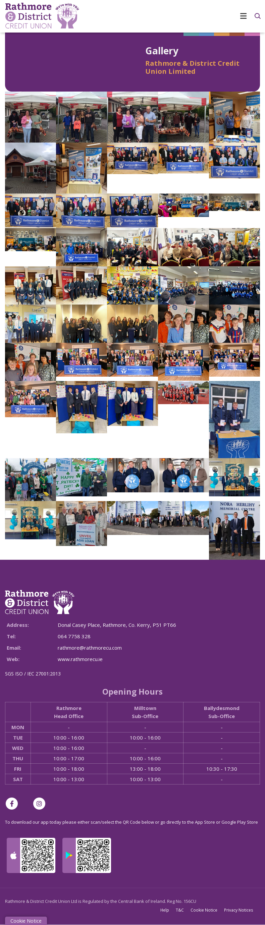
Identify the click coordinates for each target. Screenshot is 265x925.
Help (164, 910)
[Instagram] (41, 803)
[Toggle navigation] (169, 16)
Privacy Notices (238, 910)
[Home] (37, 16)
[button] (257, 16)
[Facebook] (13, 803)
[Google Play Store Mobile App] (86, 855)
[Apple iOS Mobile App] (31, 855)
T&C (180, 910)
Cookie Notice (204, 910)
